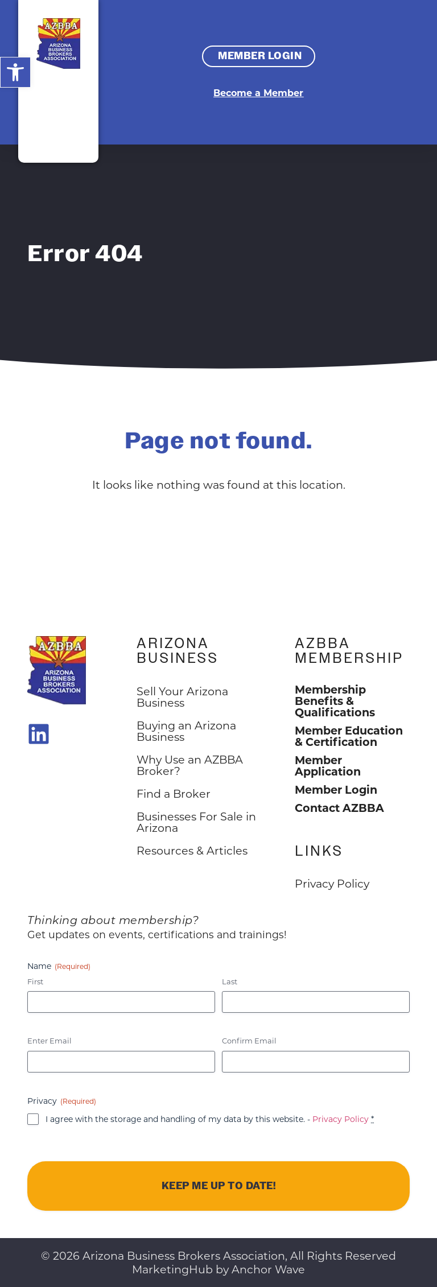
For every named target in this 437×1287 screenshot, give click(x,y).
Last (229, 981)
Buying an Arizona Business (186, 731)
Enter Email (49, 1040)
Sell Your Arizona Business (182, 697)
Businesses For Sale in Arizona (196, 822)
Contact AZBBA (339, 807)
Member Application (328, 765)
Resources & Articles (192, 850)
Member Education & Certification (349, 736)
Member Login (336, 789)
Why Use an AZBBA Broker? (190, 765)
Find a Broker (174, 793)
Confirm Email (249, 1040)
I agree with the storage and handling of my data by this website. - (210, 1118)
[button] (15, 72)
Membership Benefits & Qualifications (335, 700)
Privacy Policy (340, 1118)
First (35, 981)
